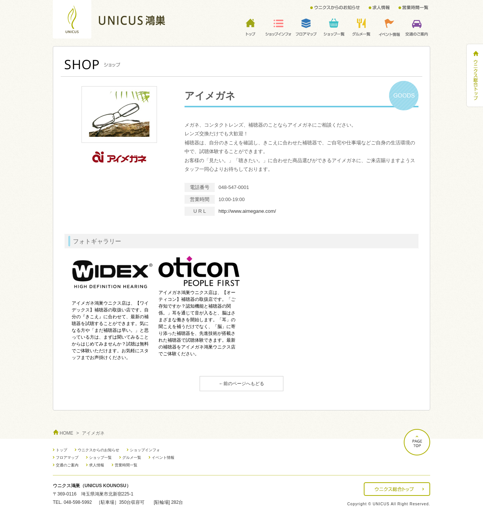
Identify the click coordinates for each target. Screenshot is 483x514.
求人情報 (96, 465)
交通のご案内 (67, 465)
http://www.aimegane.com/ (247, 211)
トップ (61, 450)
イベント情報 (163, 457)
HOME (66, 433)
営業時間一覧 (126, 465)
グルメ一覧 (131, 457)
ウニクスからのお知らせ (98, 450)
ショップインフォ (145, 450)
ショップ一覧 (100, 457)
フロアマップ (67, 457)
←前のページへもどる (241, 383)
